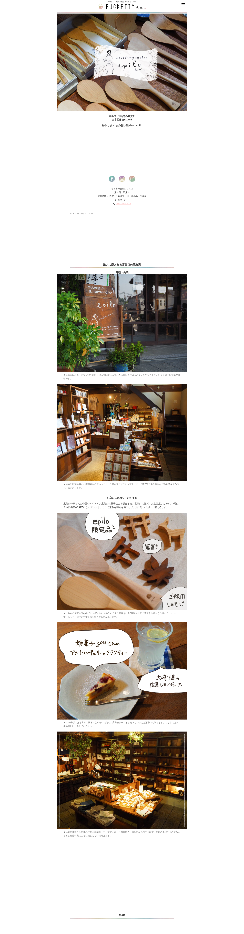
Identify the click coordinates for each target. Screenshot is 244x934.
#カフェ (91, 213)
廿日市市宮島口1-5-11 (122, 188)
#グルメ (73, 213)
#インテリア (81, 213)
